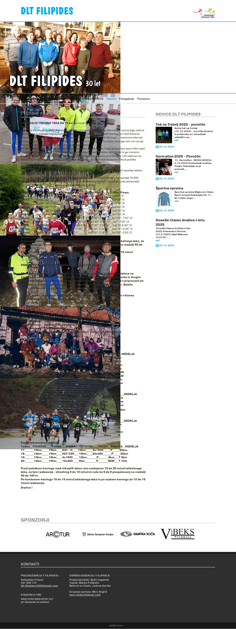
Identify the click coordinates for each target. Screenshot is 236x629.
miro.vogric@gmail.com (85, 595)
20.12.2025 (166, 146)
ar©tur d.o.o (116, 625)
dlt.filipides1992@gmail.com (39, 586)
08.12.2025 (166, 178)
